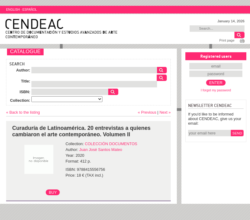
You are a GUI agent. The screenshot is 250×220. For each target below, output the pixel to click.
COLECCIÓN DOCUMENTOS (111, 143)
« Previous (147, 112)
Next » (165, 112)
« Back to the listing (23, 112)
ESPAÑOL (29, 9)
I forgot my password (216, 90)
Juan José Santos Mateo (100, 149)
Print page (226, 40)
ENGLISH (13, 9)
